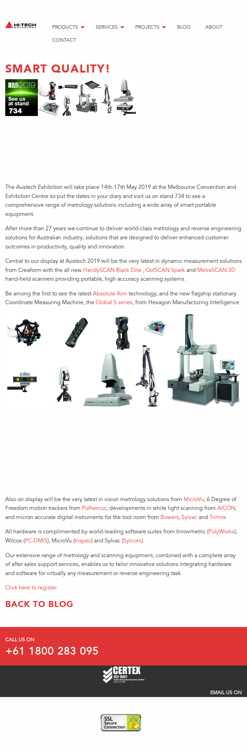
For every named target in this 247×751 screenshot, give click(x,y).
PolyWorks (221, 531)
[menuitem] (68, 27)
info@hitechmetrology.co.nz (211, 701)
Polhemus (94, 508)
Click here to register (31, 587)
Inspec (83, 540)
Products (65, 27)
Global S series (114, 302)
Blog (184, 27)
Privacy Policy (83, 714)
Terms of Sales (142, 714)
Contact (64, 40)
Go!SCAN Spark (165, 270)
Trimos (218, 517)
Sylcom (132, 540)
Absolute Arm (110, 293)
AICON (226, 508)
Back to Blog (39, 604)
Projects (147, 27)
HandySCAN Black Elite (112, 270)
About (213, 27)
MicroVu (194, 499)
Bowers (169, 517)
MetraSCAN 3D (216, 270)
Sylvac (189, 517)
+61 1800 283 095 (52, 652)
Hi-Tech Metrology (48, 714)
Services (107, 27)
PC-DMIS (36, 540)
